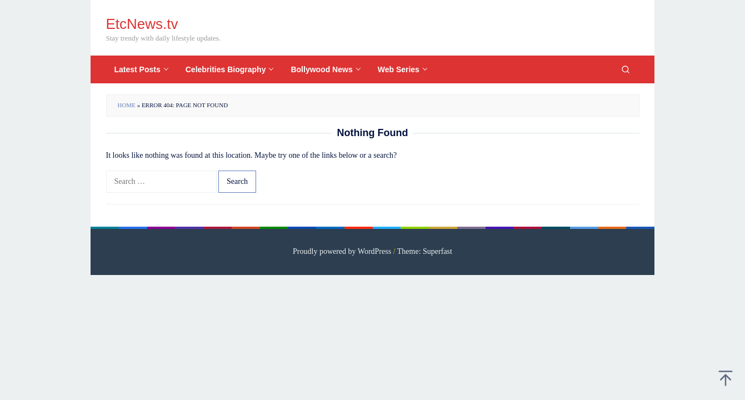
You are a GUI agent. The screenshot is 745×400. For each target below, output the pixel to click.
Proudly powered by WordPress (342, 251)
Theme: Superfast (424, 251)
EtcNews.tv (142, 24)
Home (127, 105)
